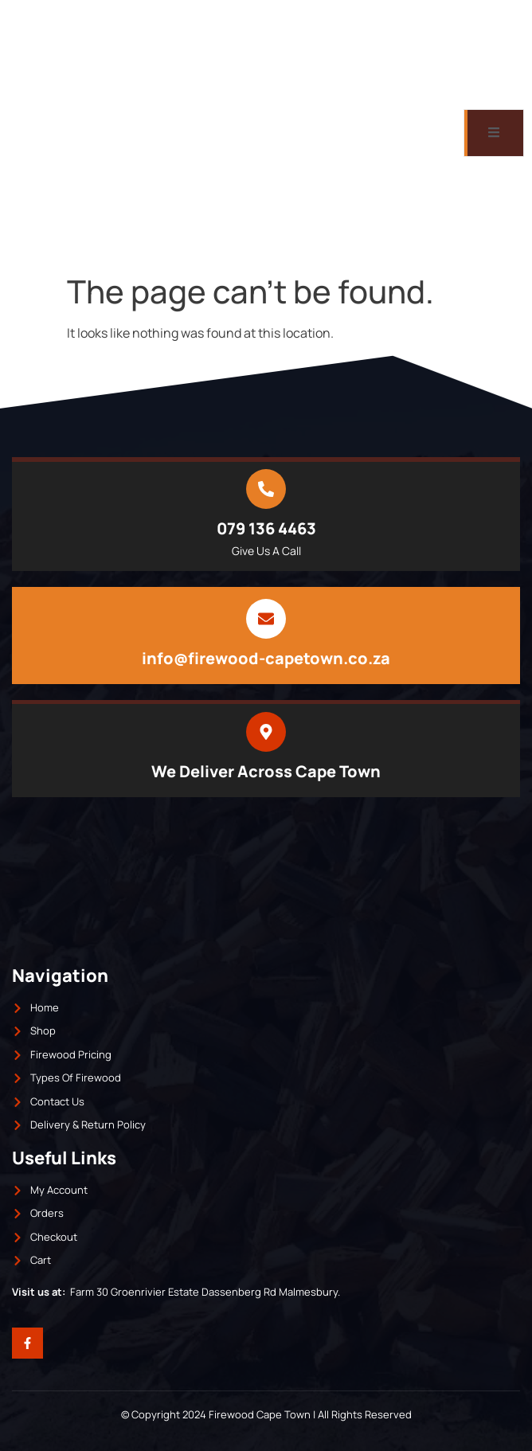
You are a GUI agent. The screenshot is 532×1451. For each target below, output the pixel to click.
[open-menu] (494, 133)
